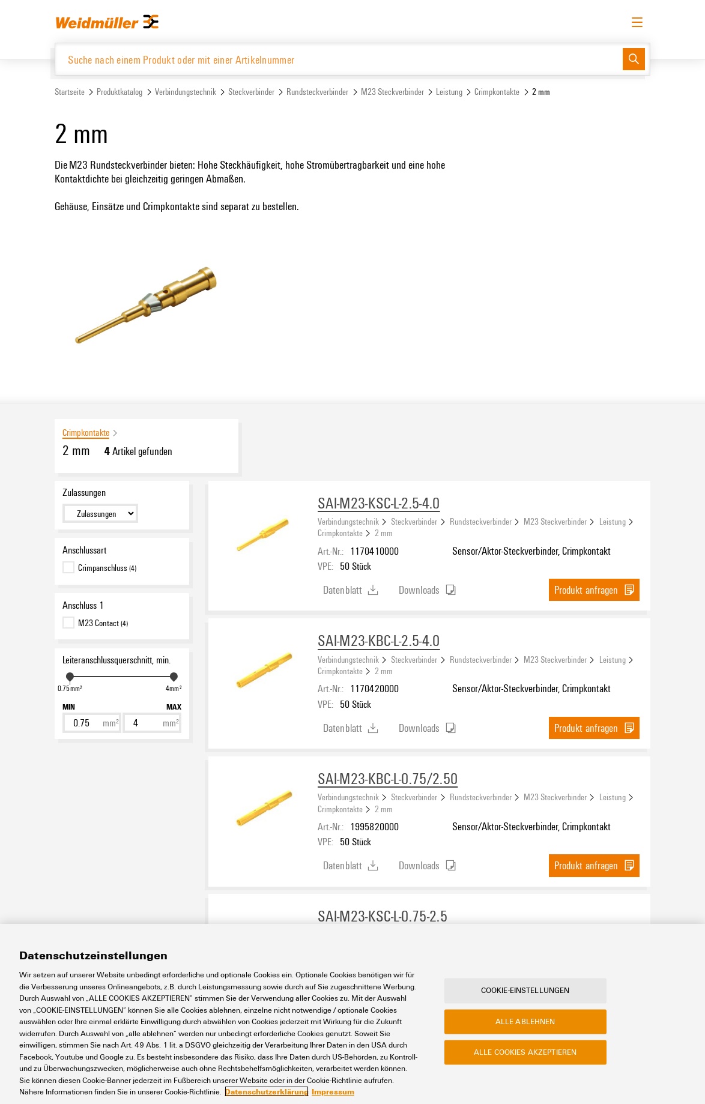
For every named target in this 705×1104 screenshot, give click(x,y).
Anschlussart (84, 549)
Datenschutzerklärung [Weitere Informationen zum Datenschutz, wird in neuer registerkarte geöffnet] (267, 1091)
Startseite (70, 92)
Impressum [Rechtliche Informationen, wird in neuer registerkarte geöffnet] (333, 1091)
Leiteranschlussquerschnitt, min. (116, 660)
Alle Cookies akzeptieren (525, 1052)
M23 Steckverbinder (392, 92)
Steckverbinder (251, 92)
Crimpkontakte (496, 92)
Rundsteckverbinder (317, 92)
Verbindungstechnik (185, 92)
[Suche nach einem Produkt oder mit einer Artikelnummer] (339, 59)
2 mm (384, 533)
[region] (352, 1014)
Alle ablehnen (525, 1021)
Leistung (449, 92)
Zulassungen (84, 492)
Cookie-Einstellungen (525, 990)
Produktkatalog (119, 92)
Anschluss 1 (83, 605)
